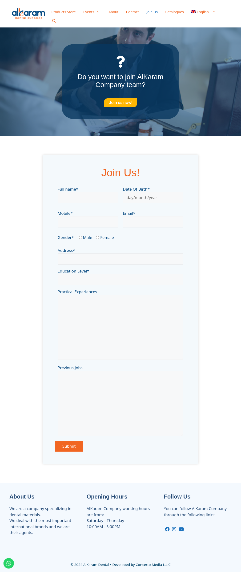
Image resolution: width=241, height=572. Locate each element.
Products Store (63, 11)
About (113, 11)
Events (94, 12)
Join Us (152, 11)
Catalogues (174, 11)
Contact (132, 11)
